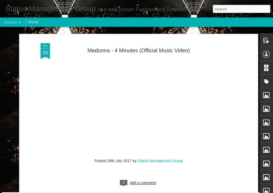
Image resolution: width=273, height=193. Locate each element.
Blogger (153, 190)
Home (33, 22)
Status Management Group (160, 64)
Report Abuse (169, 190)
